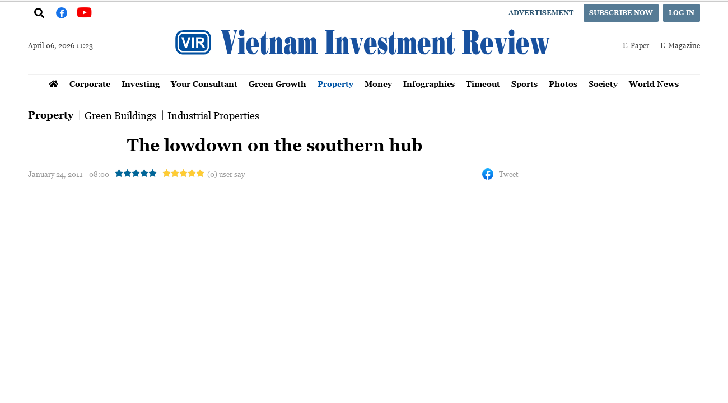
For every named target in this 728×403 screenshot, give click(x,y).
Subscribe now (621, 12)
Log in (681, 12)
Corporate (89, 83)
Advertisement (540, 12)
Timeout (483, 83)
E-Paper (636, 45)
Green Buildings (120, 115)
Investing (141, 83)
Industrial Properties (213, 115)
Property (335, 83)
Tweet (508, 173)
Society (603, 83)
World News (654, 83)
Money (378, 83)
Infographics (429, 83)
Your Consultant (204, 83)
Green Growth (277, 83)
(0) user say (226, 173)
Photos (563, 83)
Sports (524, 83)
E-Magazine (680, 45)
